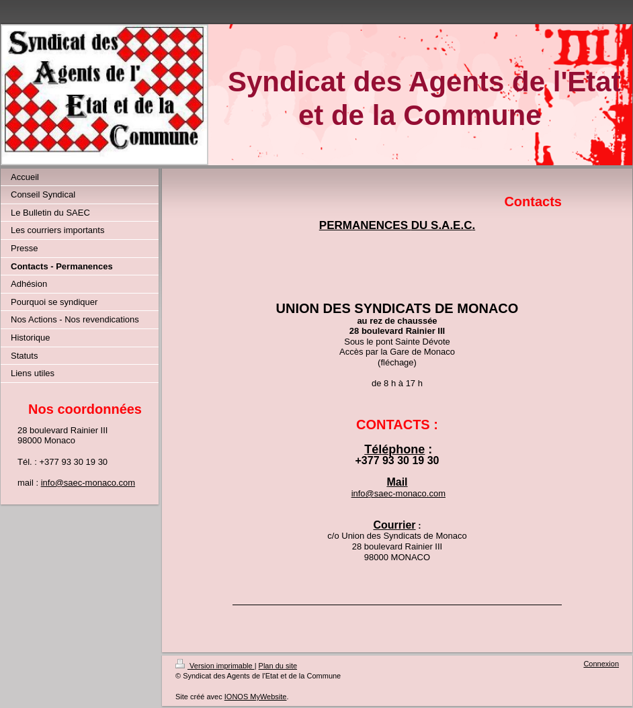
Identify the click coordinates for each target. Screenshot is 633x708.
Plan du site (278, 666)
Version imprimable (215, 666)
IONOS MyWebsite (255, 697)
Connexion (601, 664)
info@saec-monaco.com (88, 483)
